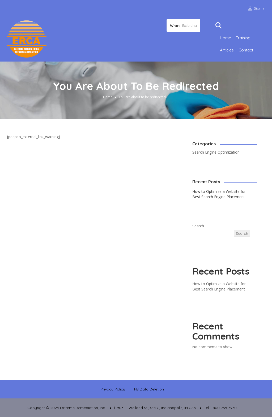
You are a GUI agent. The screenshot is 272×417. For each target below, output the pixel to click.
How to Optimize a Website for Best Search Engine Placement (219, 194)
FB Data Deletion (149, 389)
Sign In (259, 8)
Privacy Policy (112, 389)
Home (225, 37)
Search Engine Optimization (216, 152)
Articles (227, 50)
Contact (246, 50)
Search (198, 225)
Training (243, 37)
